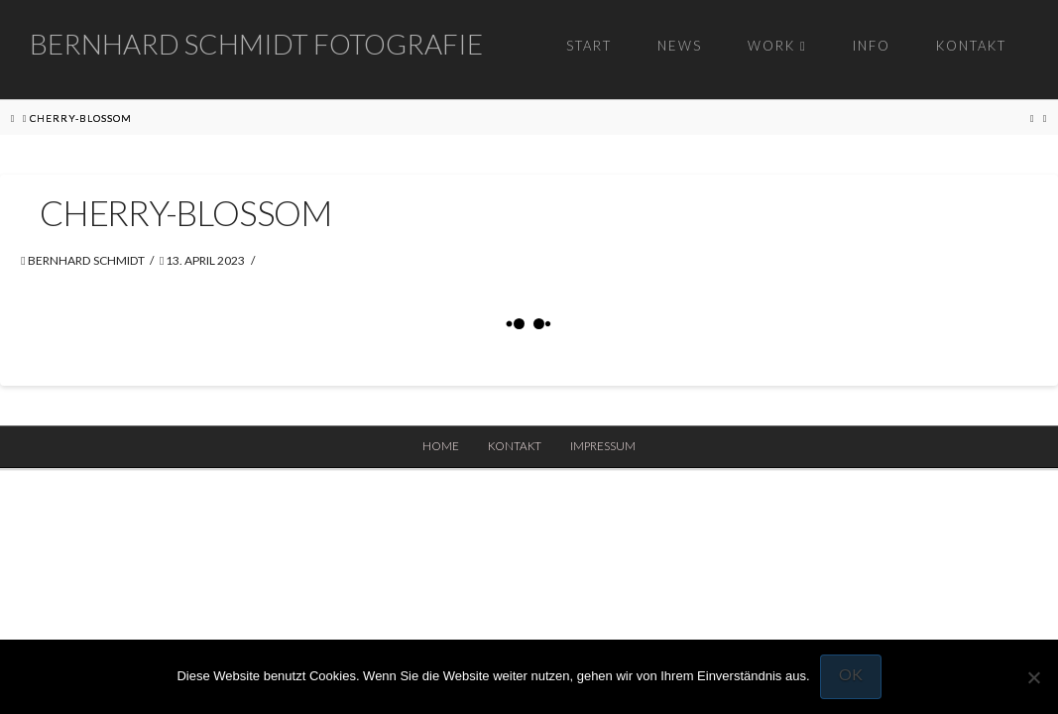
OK (851, 673)
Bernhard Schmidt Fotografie (256, 44)
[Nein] (1033, 677)
